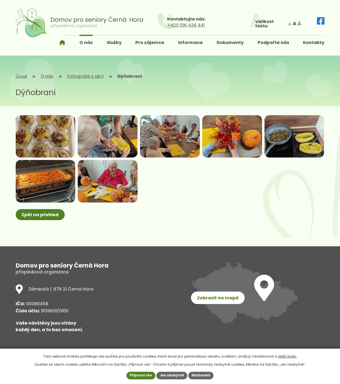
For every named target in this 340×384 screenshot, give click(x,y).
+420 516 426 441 (217, 25)
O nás (47, 76)
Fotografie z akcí (85, 76)
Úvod (21, 76)
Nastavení (202, 375)
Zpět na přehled (40, 228)
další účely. (287, 356)
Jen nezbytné (172, 375)
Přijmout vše (139, 375)
